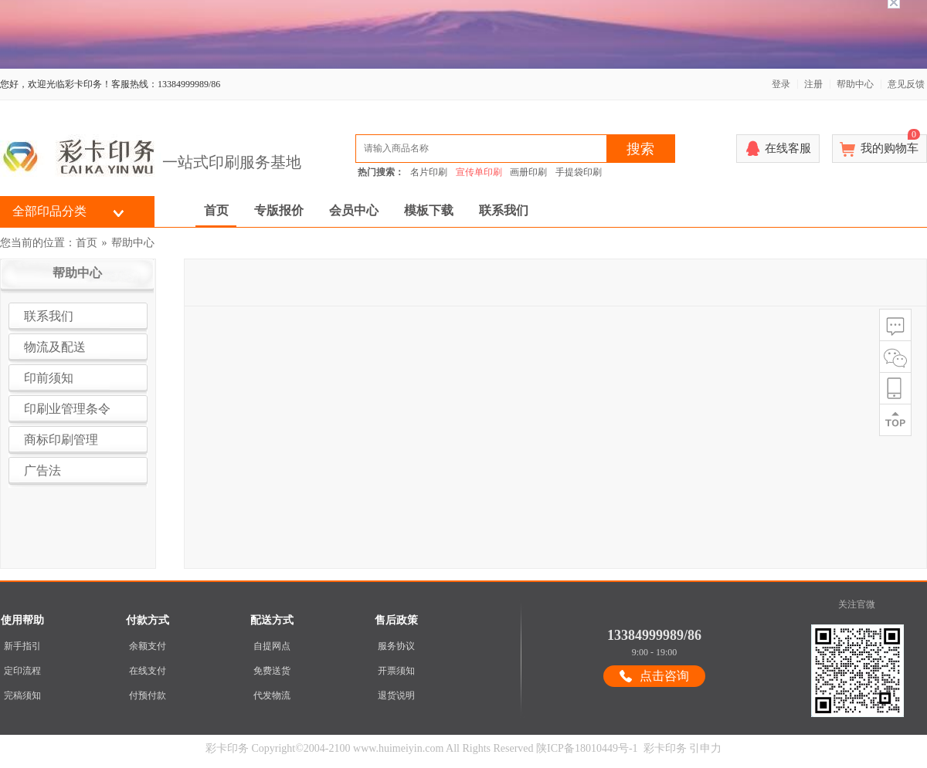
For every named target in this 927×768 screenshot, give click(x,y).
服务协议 (396, 638)
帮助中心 (855, 76)
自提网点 (271, 638)
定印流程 (22, 663)
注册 (813, 76)
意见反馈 (906, 76)
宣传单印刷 (479, 164)
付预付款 (147, 687)
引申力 (705, 740)
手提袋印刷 (578, 164)
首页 (216, 202)
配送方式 (272, 612)
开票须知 (396, 663)
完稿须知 (22, 687)
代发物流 (271, 687)
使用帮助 (22, 612)
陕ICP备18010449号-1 (586, 740)
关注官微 (856, 596)
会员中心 (354, 202)
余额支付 (147, 638)
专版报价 (279, 202)
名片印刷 (428, 164)
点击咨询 (664, 668)
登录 (781, 76)
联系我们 (503, 202)
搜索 (640, 141)
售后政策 (396, 612)
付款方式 (147, 612)
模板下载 (428, 202)
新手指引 (22, 638)
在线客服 (788, 140)
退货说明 (396, 687)
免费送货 (271, 663)
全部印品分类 (49, 203)
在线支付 (147, 663)
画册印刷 (528, 164)
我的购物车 (890, 137)
